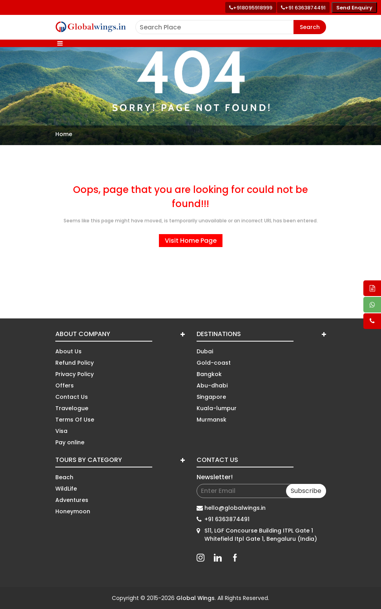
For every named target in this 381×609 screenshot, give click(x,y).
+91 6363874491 (227, 519)
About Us (68, 351)
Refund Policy (74, 363)
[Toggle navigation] (60, 43)
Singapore (211, 397)
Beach (64, 477)
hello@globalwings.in (235, 508)
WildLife (66, 489)
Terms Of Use (74, 420)
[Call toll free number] (303, 7)
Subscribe (306, 490)
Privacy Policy (74, 374)
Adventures (71, 500)
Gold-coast (214, 363)
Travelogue (71, 408)
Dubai (205, 351)
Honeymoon (72, 511)
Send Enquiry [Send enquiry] (354, 7)
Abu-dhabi (212, 385)
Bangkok (209, 374)
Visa (61, 431)
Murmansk (211, 420)
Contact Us (71, 397)
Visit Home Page (191, 240)
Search (310, 27)
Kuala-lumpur (217, 408)
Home (63, 134)
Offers (64, 385)
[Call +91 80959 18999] (250, 7)
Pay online (69, 442)
